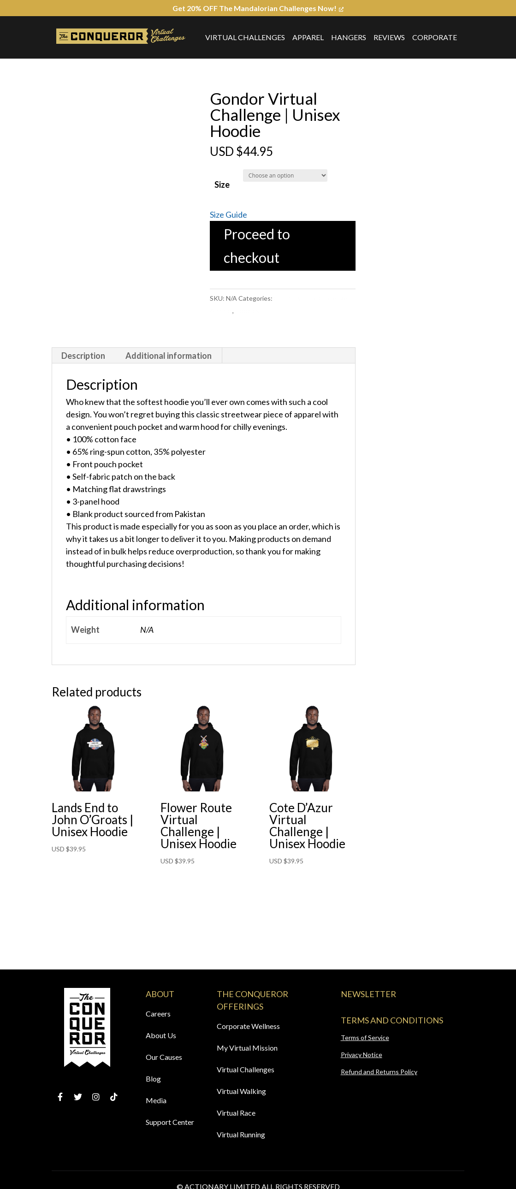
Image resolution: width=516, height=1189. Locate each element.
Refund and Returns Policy (379, 1072)
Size (222, 184)
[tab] (83, 355)
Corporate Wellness (248, 1026)
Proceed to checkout (257, 246)
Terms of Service (365, 1037)
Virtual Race (236, 1112)
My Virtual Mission (247, 1047)
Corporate (434, 37)
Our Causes (164, 1056)
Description (83, 356)
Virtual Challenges (245, 37)
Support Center (170, 1122)
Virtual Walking (241, 1091)
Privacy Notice (361, 1054)
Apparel (308, 37)
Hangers (348, 37)
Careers (158, 1013)
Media (156, 1100)
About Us (161, 1035)
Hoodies (247, 311)
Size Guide (228, 214)
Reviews (389, 37)
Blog (153, 1078)
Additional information (168, 356)
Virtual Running (241, 1134)
